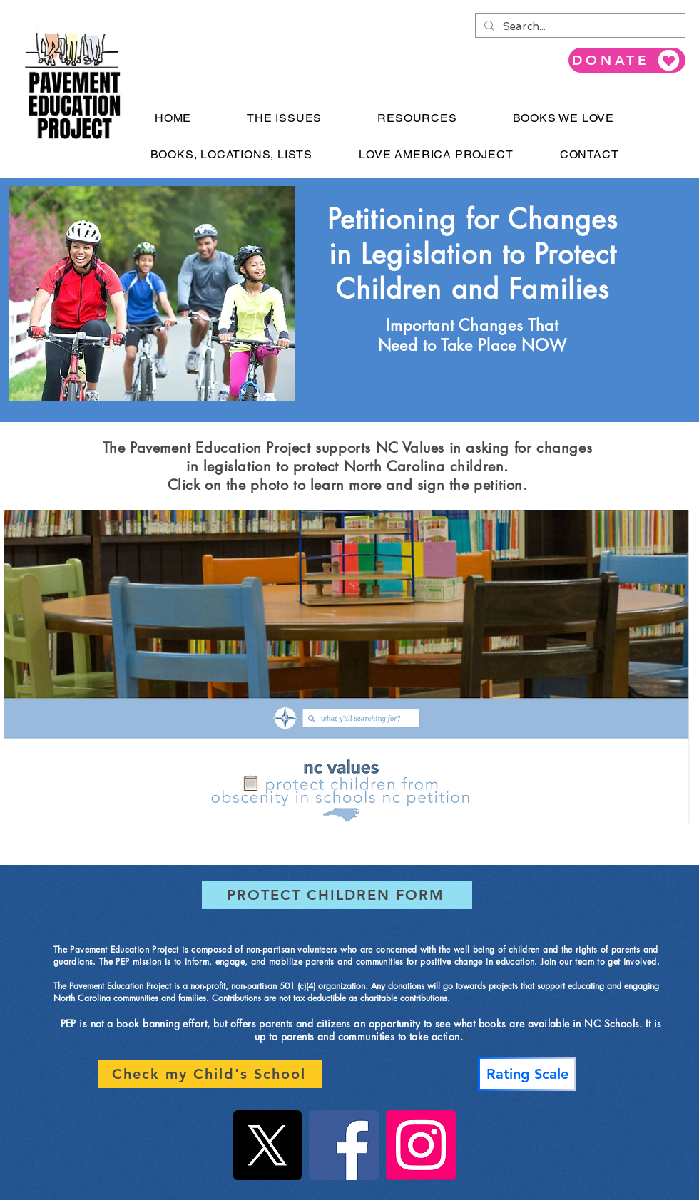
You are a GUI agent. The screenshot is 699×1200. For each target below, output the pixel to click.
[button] (284, 118)
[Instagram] (421, 1145)
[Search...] (579, 27)
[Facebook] (344, 1145)
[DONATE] (626, 60)
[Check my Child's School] (210, 1074)
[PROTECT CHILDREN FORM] (337, 895)
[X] (267, 1145)
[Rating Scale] (527, 1074)
